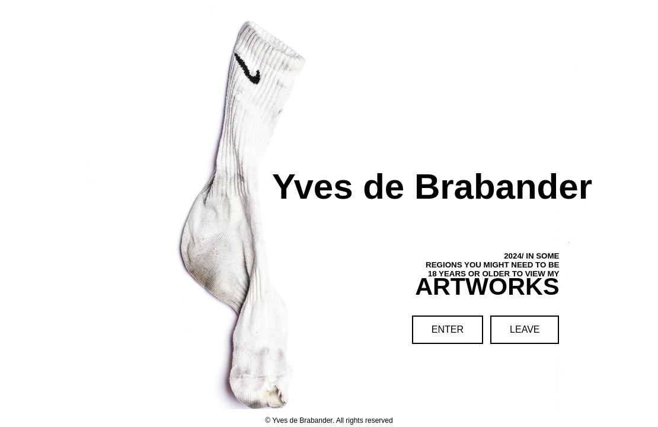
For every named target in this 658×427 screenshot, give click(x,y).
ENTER (448, 329)
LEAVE (524, 329)
